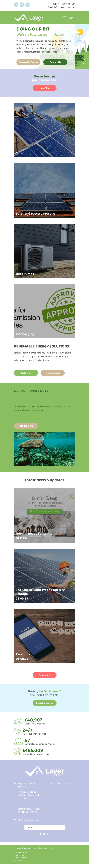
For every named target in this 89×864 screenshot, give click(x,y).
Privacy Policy (19, 855)
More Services (53, 373)
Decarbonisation (44, 703)
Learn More (44, 88)
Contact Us (55, 62)
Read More (44, 675)
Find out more (26, 426)
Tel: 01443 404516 (66, 4)
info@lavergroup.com (64, 7)
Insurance (17, 860)
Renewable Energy (28, 62)
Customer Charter (20, 853)
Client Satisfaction (21, 858)
